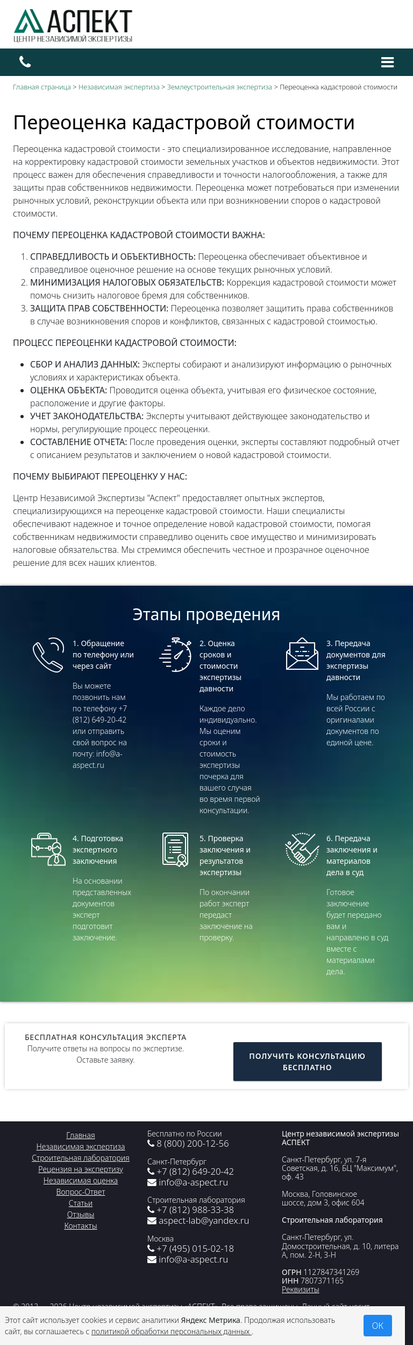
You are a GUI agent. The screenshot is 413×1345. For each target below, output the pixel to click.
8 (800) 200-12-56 (188, 1143)
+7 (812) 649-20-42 (190, 1171)
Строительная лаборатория (81, 1158)
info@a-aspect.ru (187, 1182)
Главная (80, 1135)
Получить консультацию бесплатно (307, 1061)
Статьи (80, 1203)
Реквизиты (300, 1289)
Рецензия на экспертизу (80, 1169)
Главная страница (42, 87)
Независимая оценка (81, 1180)
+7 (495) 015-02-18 (190, 1248)
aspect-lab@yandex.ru (198, 1220)
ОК (378, 1326)
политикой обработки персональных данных (171, 1331)
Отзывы (81, 1214)
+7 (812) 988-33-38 (190, 1209)
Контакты (80, 1226)
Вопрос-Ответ (80, 1192)
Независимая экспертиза (119, 87)
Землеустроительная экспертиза (219, 87)
